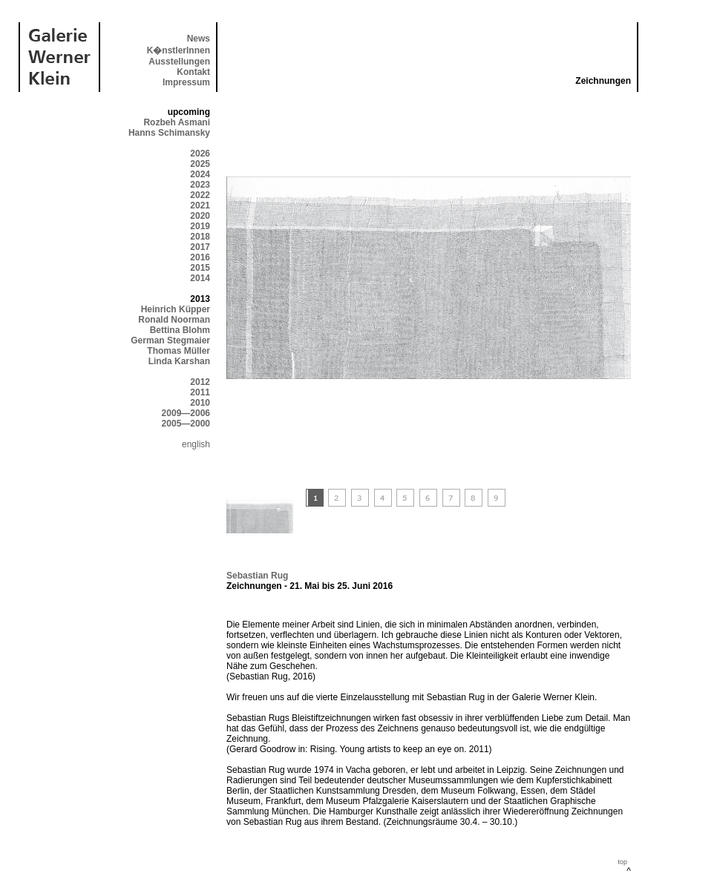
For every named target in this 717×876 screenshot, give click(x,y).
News (198, 38)
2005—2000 (186, 423)
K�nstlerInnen (178, 50)
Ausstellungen (179, 61)
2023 (200, 185)
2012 (200, 382)
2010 (200, 403)
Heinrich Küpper (175, 309)
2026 (200, 153)
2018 (200, 236)
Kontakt (193, 72)
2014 (200, 278)
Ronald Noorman (174, 319)
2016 (200, 257)
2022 (200, 195)
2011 (200, 392)
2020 (200, 216)
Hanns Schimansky (169, 133)
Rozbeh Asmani (176, 122)
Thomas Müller (178, 351)
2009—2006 (186, 413)
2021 (200, 205)
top (622, 862)
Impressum (186, 82)
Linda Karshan (179, 361)
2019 (200, 226)
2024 (200, 174)
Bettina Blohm (180, 330)
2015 (200, 268)
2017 (200, 247)
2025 (200, 164)
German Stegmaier (170, 340)
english (196, 444)
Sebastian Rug (257, 575)
